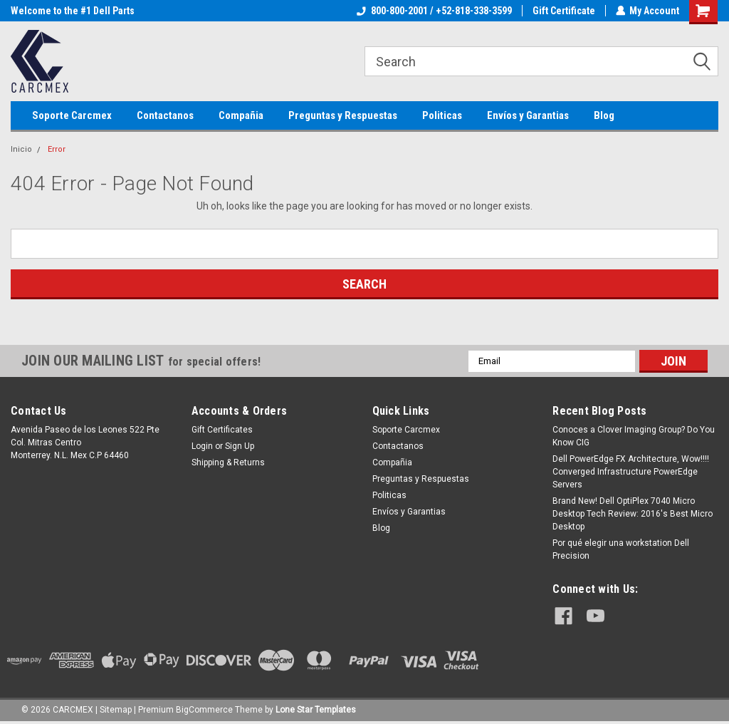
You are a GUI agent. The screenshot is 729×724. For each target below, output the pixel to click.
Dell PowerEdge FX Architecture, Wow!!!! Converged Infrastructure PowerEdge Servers (630, 472)
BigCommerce (204, 710)
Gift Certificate (563, 10)
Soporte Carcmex (72, 115)
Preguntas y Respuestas (342, 115)
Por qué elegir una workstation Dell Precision (620, 549)
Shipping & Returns (228, 462)
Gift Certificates (222, 430)
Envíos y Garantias (528, 115)
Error (56, 149)
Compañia (241, 115)
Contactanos (165, 115)
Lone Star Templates (316, 710)
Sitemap (116, 710)
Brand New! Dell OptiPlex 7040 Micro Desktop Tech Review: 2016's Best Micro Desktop (632, 514)
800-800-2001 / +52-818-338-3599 (433, 10)
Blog (604, 115)
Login (202, 446)
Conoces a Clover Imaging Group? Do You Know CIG (633, 436)
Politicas (442, 115)
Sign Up (239, 446)
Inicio (21, 149)
